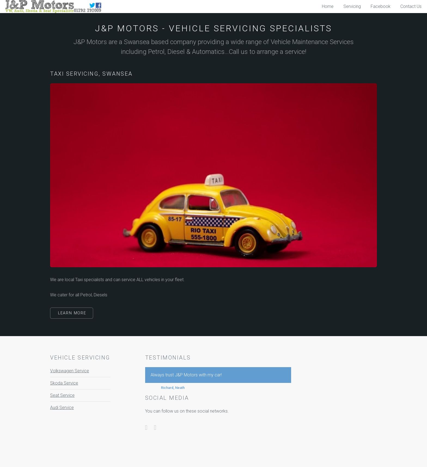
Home (328, 6)
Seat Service (62, 395)
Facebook (381, 6)
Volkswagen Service (69, 370)
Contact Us (411, 6)
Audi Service (62, 407)
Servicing (352, 6)
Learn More (72, 313)
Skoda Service (64, 383)
